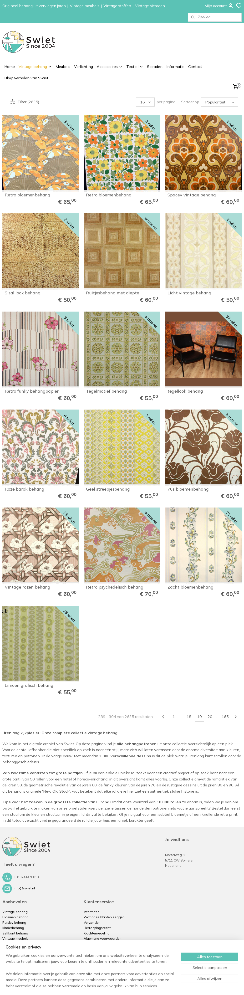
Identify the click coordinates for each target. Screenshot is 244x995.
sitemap (138, 986)
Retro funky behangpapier (32, 391)
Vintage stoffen (117, 5)
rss (147, 986)
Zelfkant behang (15, 933)
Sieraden (155, 66)
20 (210, 716)
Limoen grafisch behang (29, 685)
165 (225, 716)
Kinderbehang (13, 928)
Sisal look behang (23, 293)
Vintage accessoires (18, 949)
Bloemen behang (15, 917)
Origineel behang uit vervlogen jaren (34, 5)
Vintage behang (35, 66)
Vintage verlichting (16, 944)
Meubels (63, 66)
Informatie (175, 66)
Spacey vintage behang (192, 195)
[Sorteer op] (219, 102)
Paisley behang (14, 922)
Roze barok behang (24, 489)
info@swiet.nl (24, 888)
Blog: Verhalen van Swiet (26, 78)
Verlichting (83, 66)
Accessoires (109, 66)
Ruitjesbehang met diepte (112, 293)
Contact (195, 66)
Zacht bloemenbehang (191, 587)
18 (189, 716)
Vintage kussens (15, 960)
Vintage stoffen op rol (19, 954)
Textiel (134, 66)
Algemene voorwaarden (103, 938)
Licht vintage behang (189, 293)
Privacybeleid (94, 944)
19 (199, 716)
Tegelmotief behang (106, 391)
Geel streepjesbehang (108, 489)
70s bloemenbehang (188, 489)
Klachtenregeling (97, 933)
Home (9, 66)
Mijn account (219, 6)
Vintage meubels (84, 5)
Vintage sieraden (150, 5)
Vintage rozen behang (27, 587)
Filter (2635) (24, 102)
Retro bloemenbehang (27, 195)
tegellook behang (185, 391)
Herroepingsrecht (97, 928)
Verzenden (92, 922)
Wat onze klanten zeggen (104, 917)
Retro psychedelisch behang (114, 587)
